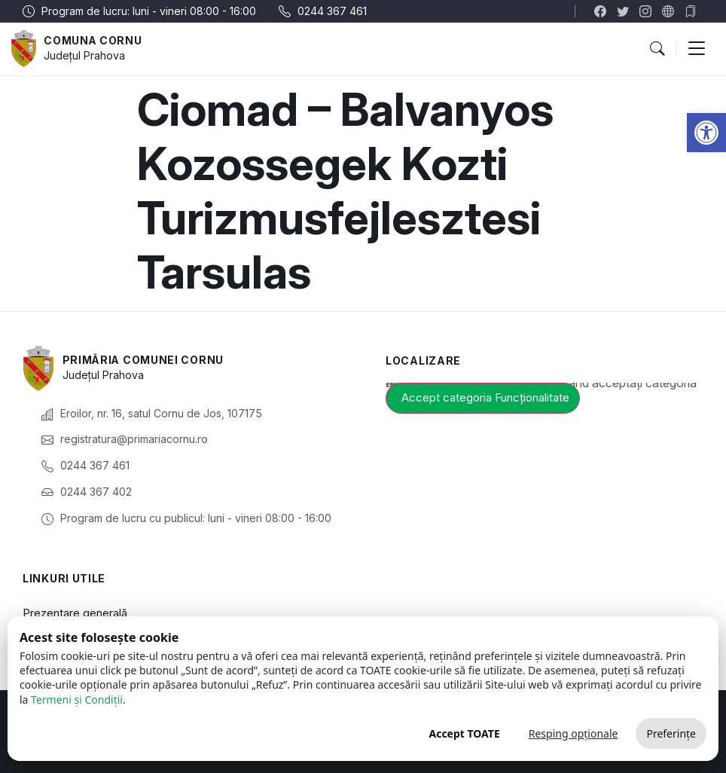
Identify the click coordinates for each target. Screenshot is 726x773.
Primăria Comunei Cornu (144, 359)
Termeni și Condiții (77, 699)
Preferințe (671, 733)
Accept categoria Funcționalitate (485, 397)
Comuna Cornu (93, 40)
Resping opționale (573, 733)
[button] (706, 132)
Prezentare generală (75, 613)
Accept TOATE (464, 733)
